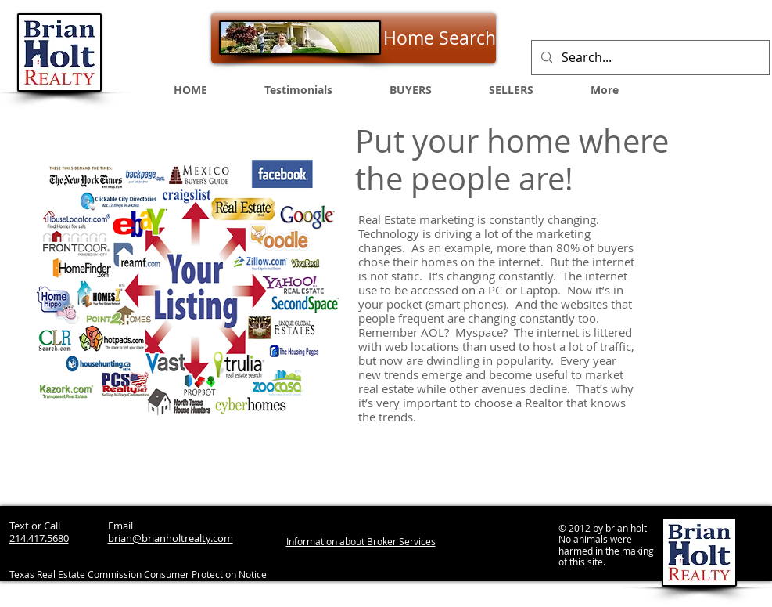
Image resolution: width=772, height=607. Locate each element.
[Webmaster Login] (605, 591)
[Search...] (649, 57)
